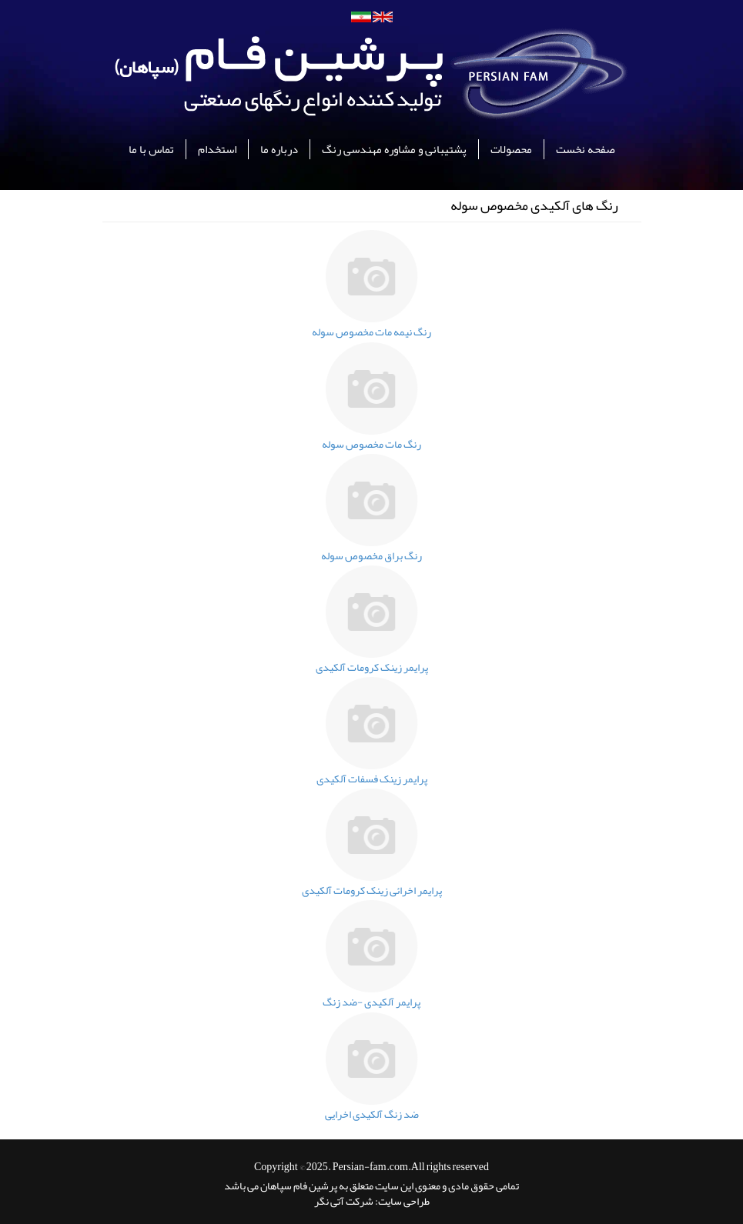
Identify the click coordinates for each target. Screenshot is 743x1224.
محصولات (511, 149)
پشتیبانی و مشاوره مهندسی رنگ (394, 149)
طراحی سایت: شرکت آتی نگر (372, 1201)
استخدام (217, 149)
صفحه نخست (585, 149)
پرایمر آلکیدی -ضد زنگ (371, 1001)
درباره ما (279, 149)
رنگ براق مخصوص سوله (371, 555)
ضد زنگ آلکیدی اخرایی (372, 1114)
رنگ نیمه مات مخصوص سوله (371, 331)
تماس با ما (151, 149)
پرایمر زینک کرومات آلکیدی (372, 667)
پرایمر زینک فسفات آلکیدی (371, 778)
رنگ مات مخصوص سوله (371, 444)
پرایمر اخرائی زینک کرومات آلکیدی (372, 890)
